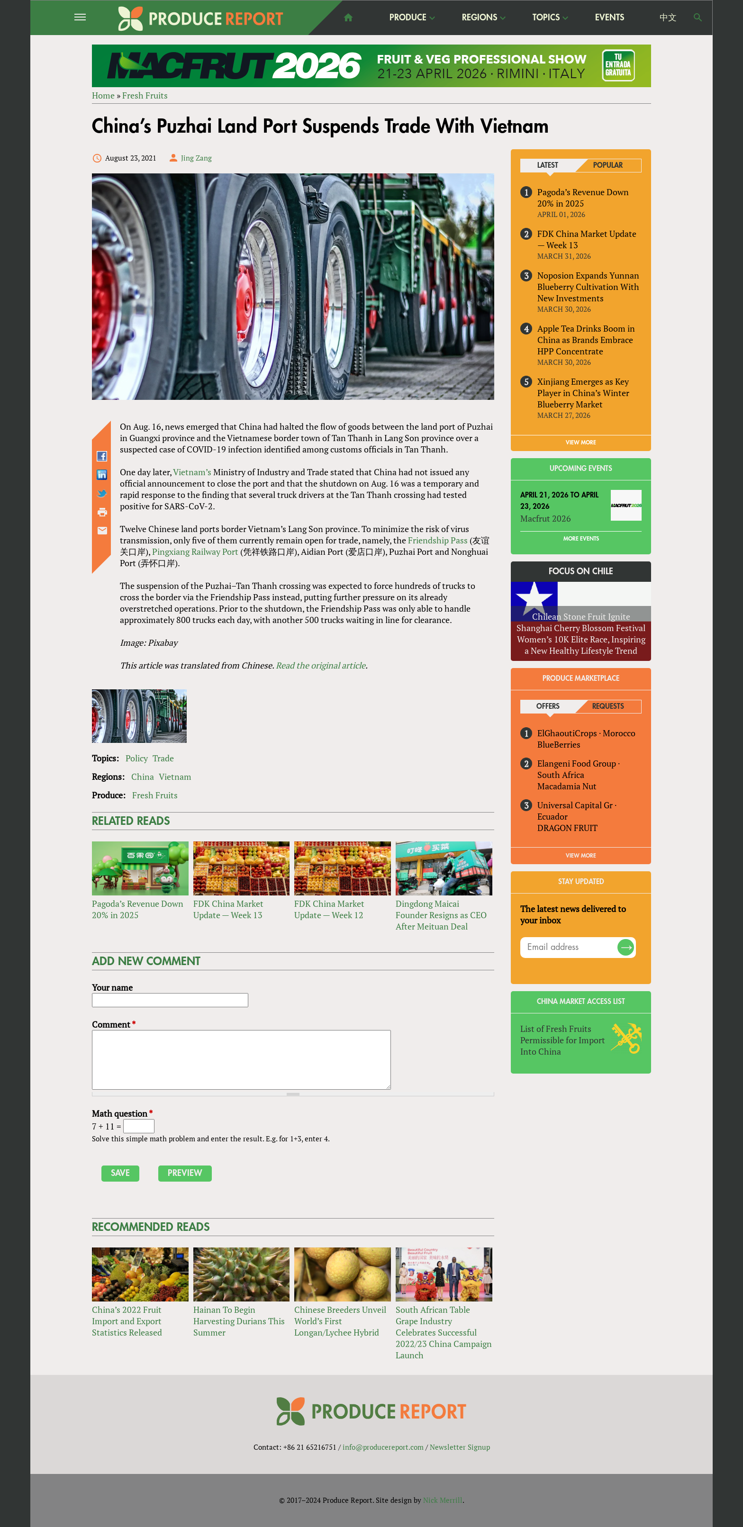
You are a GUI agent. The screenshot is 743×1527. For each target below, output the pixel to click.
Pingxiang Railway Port (196, 551)
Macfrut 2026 (545, 518)
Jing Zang (196, 158)
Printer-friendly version (102, 512)
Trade (163, 758)
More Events (581, 539)
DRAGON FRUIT (567, 827)
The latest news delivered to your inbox (573, 914)
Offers (548, 706)
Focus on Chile (581, 571)
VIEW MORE (581, 442)
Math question (122, 1113)
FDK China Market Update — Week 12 (329, 909)
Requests (608, 706)
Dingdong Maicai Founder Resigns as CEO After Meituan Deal (441, 915)
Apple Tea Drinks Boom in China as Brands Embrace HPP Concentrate (586, 340)
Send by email (102, 530)
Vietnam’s (192, 472)
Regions (479, 17)
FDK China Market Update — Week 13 (228, 909)
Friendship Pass (438, 540)
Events (609, 17)
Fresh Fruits (145, 95)
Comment (114, 1024)
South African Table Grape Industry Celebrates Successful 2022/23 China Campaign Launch (444, 1332)
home (348, 17)
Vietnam (175, 776)
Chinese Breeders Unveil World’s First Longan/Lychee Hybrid (340, 1321)
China (142, 776)
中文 (668, 17)
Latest (547, 165)
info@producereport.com (383, 1447)
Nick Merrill (442, 1500)
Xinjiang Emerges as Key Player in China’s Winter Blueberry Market (583, 393)
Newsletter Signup (460, 1447)
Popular (608, 165)
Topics (546, 17)
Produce (408, 17)
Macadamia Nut (567, 786)
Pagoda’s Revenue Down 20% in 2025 (137, 909)
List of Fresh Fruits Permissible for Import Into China (562, 1040)
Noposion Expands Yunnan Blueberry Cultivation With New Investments (588, 287)
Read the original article (320, 665)
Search (698, 17)
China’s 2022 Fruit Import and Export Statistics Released (127, 1321)
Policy (137, 758)
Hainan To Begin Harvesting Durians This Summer (239, 1321)
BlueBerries (558, 744)
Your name (112, 987)
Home (103, 95)
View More (581, 855)
